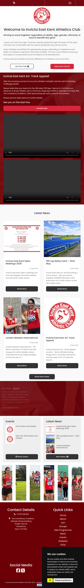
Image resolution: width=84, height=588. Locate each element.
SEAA (67, 59)
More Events (22, 456)
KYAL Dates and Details (26, 426)
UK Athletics (50, 59)
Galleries (62, 541)
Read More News (42, 376)
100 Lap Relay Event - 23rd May (67, 437)
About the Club (62, 66)
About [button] (63, 519)
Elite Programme (63, 530)
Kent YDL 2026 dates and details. (27, 437)
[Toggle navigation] (70, 3)
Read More (21, 289)
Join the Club (22, 66)
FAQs (63, 544)
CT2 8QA (23, 529)
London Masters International (63, 446)
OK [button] (50, 580)
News (63, 533)
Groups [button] (63, 526)
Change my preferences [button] (63, 580)
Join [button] (63, 522)
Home (63, 515)
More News (62, 456)
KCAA (57, 59)
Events (63, 537)
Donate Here (42, 108)
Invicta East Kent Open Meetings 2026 (66, 427)
